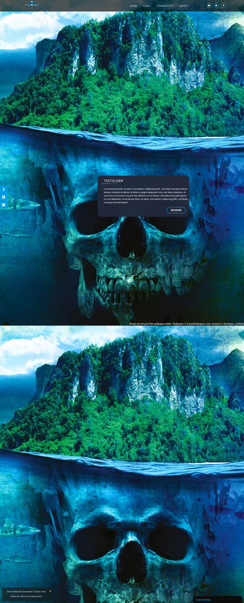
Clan (146, 5)
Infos (183, 5)
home (133, 5)
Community (164, 5)
